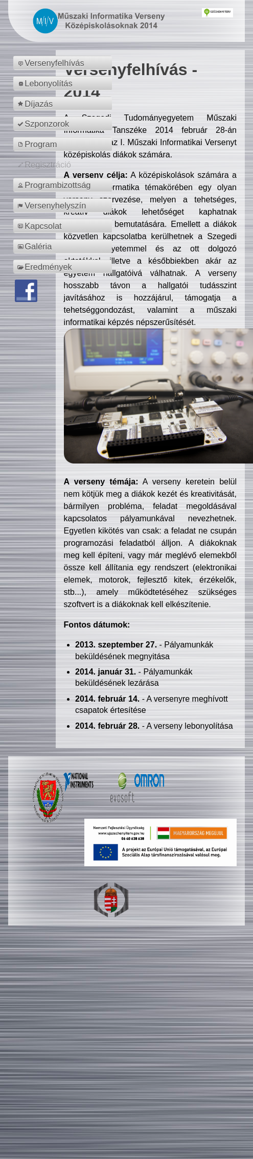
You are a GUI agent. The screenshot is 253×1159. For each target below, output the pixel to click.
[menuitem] (64, 63)
